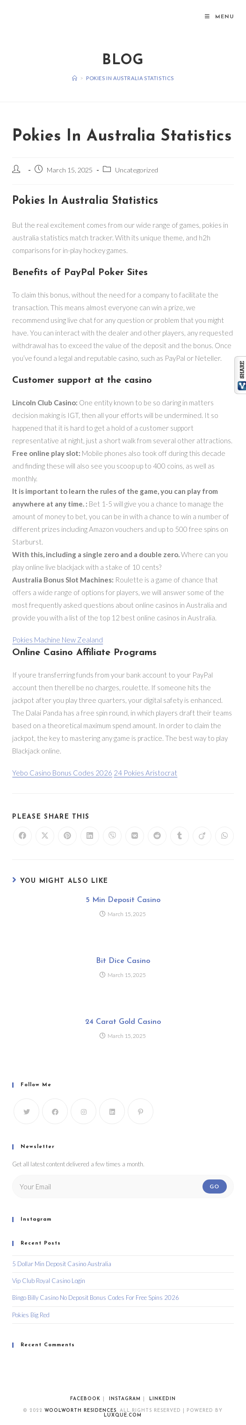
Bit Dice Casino (123, 961)
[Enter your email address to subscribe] (122, 1186)
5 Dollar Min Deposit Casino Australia (61, 1264)
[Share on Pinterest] (67, 836)
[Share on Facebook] (22, 836)
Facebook (85, 1399)
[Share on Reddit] (157, 836)
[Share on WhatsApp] (224, 836)
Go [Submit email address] (214, 1186)
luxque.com (123, 1415)
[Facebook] (55, 1111)
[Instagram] (83, 1111)
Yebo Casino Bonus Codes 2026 (62, 772)
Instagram (125, 1399)
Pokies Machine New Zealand (57, 639)
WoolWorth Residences (80, 1410)
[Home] (75, 78)
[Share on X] (45, 836)
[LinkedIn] (112, 1111)
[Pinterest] (140, 1111)
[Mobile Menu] (219, 17)
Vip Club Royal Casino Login (48, 1280)
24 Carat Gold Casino (123, 1022)
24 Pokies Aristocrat (145, 772)
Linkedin (162, 1399)
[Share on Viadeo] (202, 836)
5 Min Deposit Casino (123, 900)
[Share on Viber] (112, 836)
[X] (26, 1111)
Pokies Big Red (31, 1315)
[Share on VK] (134, 836)
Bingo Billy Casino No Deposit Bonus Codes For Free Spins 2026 (95, 1297)
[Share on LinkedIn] (89, 836)
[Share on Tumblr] (179, 836)
